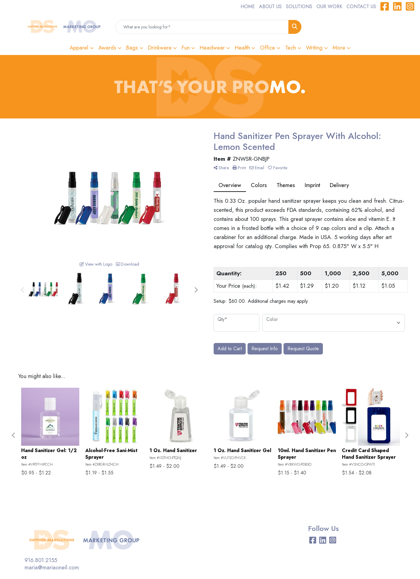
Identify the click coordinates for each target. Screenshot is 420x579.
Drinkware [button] (160, 48)
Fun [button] (186, 48)
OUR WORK (329, 6)
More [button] (339, 48)
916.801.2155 (41, 560)
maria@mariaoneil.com (52, 567)
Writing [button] (314, 48)
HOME (248, 6)
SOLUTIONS (299, 6)
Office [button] (267, 48)
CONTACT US (361, 6)
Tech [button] (290, 48)
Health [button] (242, 48)
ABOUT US (270, 6)
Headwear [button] (212, 48)
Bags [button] (132, 48)
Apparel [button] (79, 48)
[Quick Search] (202, 27)
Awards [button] (107, 48)
